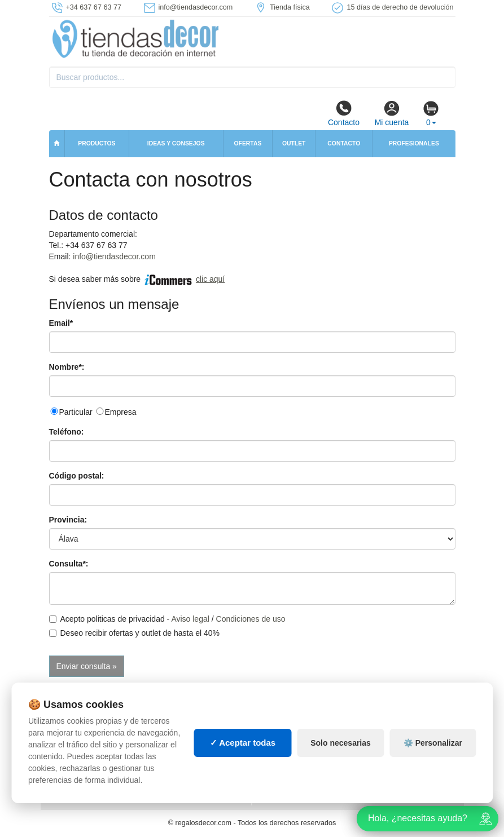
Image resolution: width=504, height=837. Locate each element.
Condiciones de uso (251, 618)
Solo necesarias (340, 742)
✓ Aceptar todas (243, 742)
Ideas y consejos (176, 143)
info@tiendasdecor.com (114, 256)
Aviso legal (190, 618)
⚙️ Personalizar (433, 742)
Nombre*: (67, 366)
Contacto (344, 113)
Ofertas (247, 143)
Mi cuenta (392, 113)
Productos (96, 143)
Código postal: (76, 475)
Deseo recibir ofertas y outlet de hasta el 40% (134, 632)
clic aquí (210, 279)
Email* (61, 322)
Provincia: (68, 519)
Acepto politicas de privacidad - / (167, 618)
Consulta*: (69, 563)
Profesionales (414, 143)
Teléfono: (66, 431)
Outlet (294, 143)
